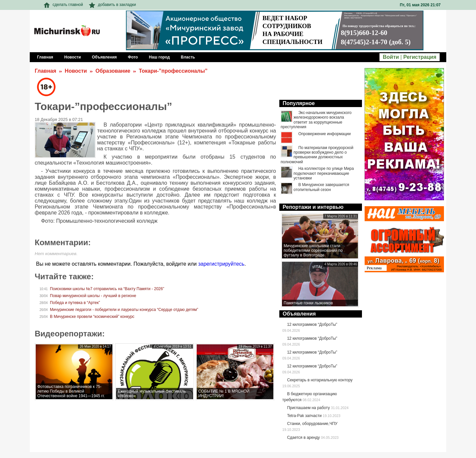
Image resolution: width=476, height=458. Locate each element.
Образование (113, 71)
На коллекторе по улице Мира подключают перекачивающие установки (324, 173)
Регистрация (419, 57)
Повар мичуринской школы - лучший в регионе (93, 295)
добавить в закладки (112, 4)
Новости (76, 71)
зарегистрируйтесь (221, 264)
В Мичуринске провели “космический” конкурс (92, 316)
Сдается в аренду (303, 437)
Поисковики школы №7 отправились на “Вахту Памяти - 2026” (107, 288)
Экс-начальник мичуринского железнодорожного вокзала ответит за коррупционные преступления (316, 119)
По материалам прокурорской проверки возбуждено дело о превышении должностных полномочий (317, 154)
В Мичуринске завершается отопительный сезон (321, 187)
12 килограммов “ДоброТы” (312, 324)
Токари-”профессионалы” (173, 71)
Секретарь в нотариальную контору (319, 380)
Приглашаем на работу (308, 407)
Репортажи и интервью (313, 207)
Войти (391, 57)
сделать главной (63, 4)
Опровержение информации (324, 134)
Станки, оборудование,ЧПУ (312, 423)
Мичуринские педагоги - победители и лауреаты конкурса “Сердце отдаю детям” (124, 309)
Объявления (299, 314)
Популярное (299, 103)
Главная (45, 71)
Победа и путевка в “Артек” (75, 302)
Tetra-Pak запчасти (304, 415)
